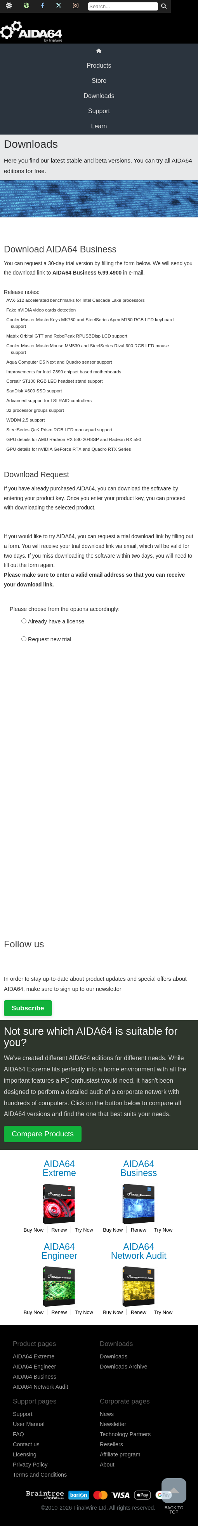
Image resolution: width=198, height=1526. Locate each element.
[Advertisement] (62, 807)
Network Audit (138, 1251)
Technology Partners (125, 1434)
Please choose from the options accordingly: (65, 609)
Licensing (24, 1454)
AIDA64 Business (34, 1377)
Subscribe (28, 1008)
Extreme (59, 1169)
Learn (99, 126)
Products (99, 65)
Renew (59, 1230)
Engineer (59, 1251)
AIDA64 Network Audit (40, 1387)
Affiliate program (120, 1454)
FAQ (18, 1434)
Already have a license (56, 621)
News (107, 1414)
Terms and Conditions (40, 1475)
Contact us (26, 1444)
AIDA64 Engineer (34, 1366)
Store (99, 80)
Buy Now (33, 1230)
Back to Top (174, 1496)
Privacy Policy (30, 1464)
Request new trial (49, 639)
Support (99, 111)
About (107, 1464)
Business (138, 1169)
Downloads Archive (123, 1366)
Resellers (111, 1444)
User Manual (29, 1424)
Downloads (98, 96)
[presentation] (63, 675)
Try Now (84, 1230)
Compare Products (43, 1134)
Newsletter (113, 1424)
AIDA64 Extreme (33, 1356)
